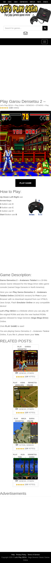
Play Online (19, 105)
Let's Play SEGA (6, 105)
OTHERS (39, 105)
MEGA (32, 2)
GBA (16, 2)
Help (13, 555)
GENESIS (24, 2)
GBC (10, 2)
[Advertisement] (25, 72)
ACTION (22, 445)
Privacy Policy (21, 555)
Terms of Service (33, 555)
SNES (45, 2)
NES (39, 2)
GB (4, 2)
